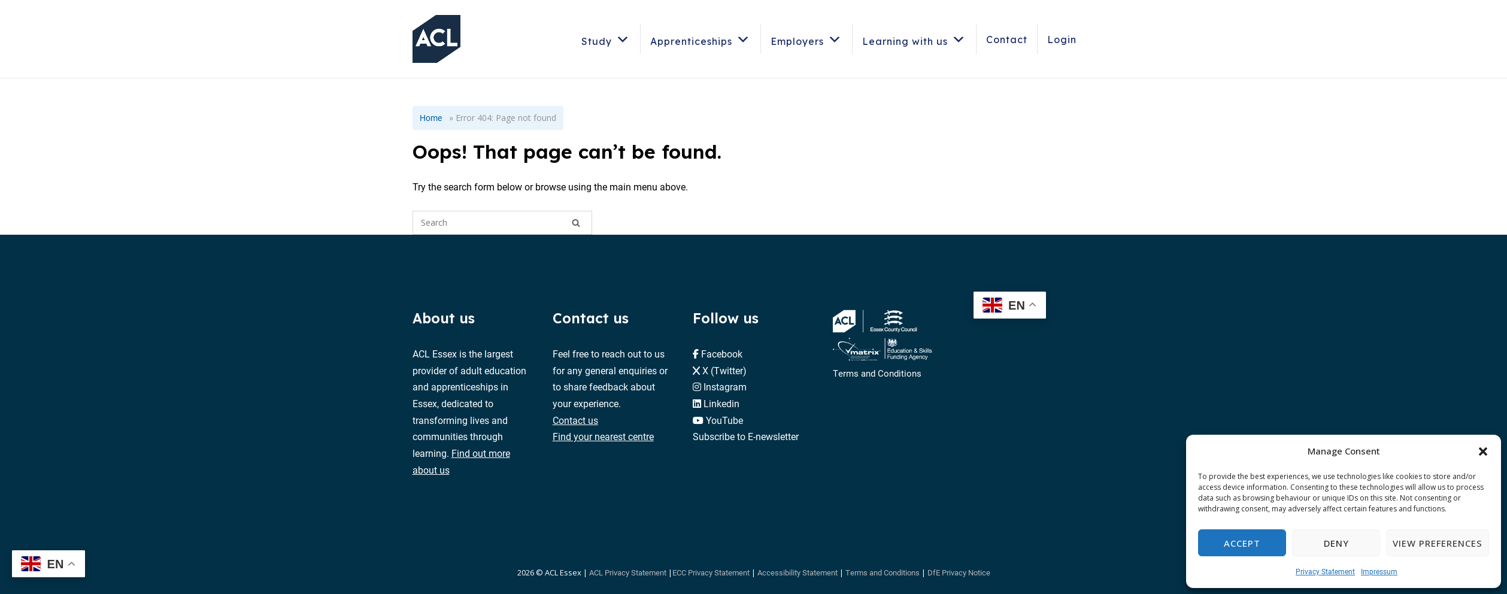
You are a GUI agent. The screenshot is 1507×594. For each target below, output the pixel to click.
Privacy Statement (1325, 571)
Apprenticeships (700, 39)
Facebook (721, 353)
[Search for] (502, 223)
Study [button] (605, 39)
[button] (1483, 451)
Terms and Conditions (877, 373)
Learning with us (914, 39)
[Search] (576, 223)
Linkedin (721, 403)
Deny (1336, 543)
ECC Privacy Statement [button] (711, 572)
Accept (1242, 543)
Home (431, 117)
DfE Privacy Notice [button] (958, 572)
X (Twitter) (724, 370)
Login (1062, 40)
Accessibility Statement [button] (797, 572)
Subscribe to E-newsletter (746, 436)
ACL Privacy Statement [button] (627, 572)
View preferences (1437, 543)
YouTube (724, 420)
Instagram (725, 386)
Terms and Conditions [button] (882, 572)
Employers (806, 39)
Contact (1006, 40)
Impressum (1379, 571)
